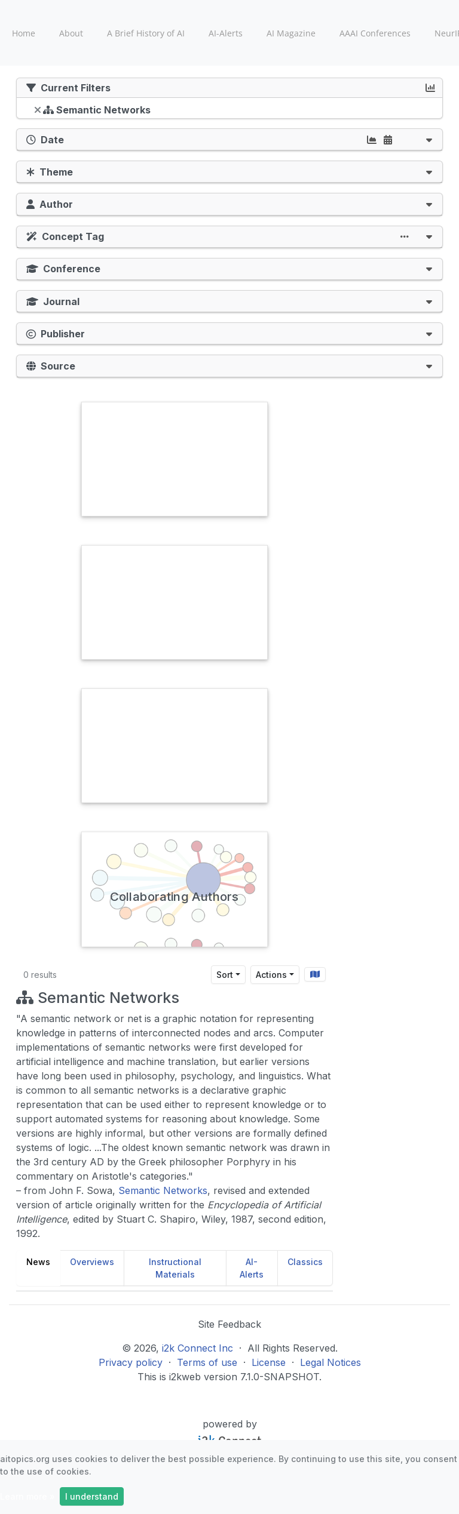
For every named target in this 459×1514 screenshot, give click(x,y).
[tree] (229, 111)
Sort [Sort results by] (224, 975)
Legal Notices (330, 1362)
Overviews (92, 1262)
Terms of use (207, 1362)
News (38, 1262)
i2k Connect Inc (197, 1348)
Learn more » (27, 1496)
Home (23, 33)
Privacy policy (131, 1362)
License (269, 1362)
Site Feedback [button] (229, 1324)
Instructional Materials (175, 1268)
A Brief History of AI (146, 33)
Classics (305, 1262)
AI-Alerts (226, 33)
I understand (91, 1496)
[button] (429, 139)
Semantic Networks (162, 1190)
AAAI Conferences (375, 33)
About (71, 33)
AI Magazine (291, 33)
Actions (271, 975)
